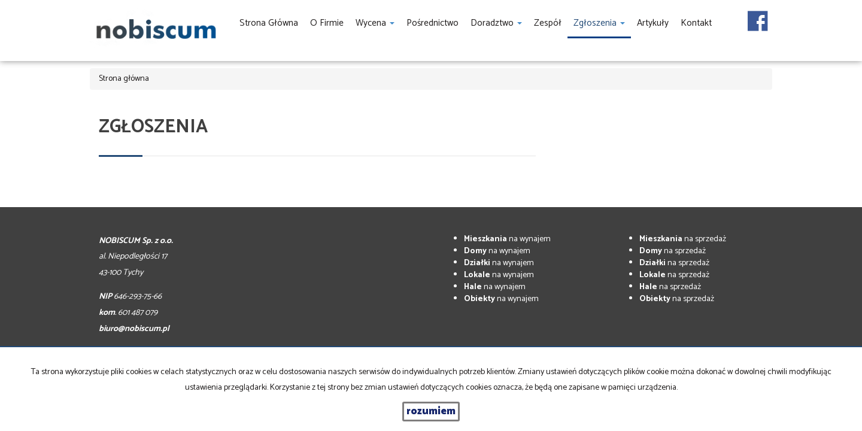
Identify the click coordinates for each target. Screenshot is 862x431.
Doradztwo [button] (496, 23)
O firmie (327, 23)
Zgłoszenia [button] (599, 23)
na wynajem (507, 239)
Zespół (547, 23)
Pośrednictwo (432, 23)
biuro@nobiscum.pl (134, 329)
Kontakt (696, 23)
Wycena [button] (375, 23)
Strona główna (268, 23)
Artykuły (653, 23)
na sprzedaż (682, 239)
